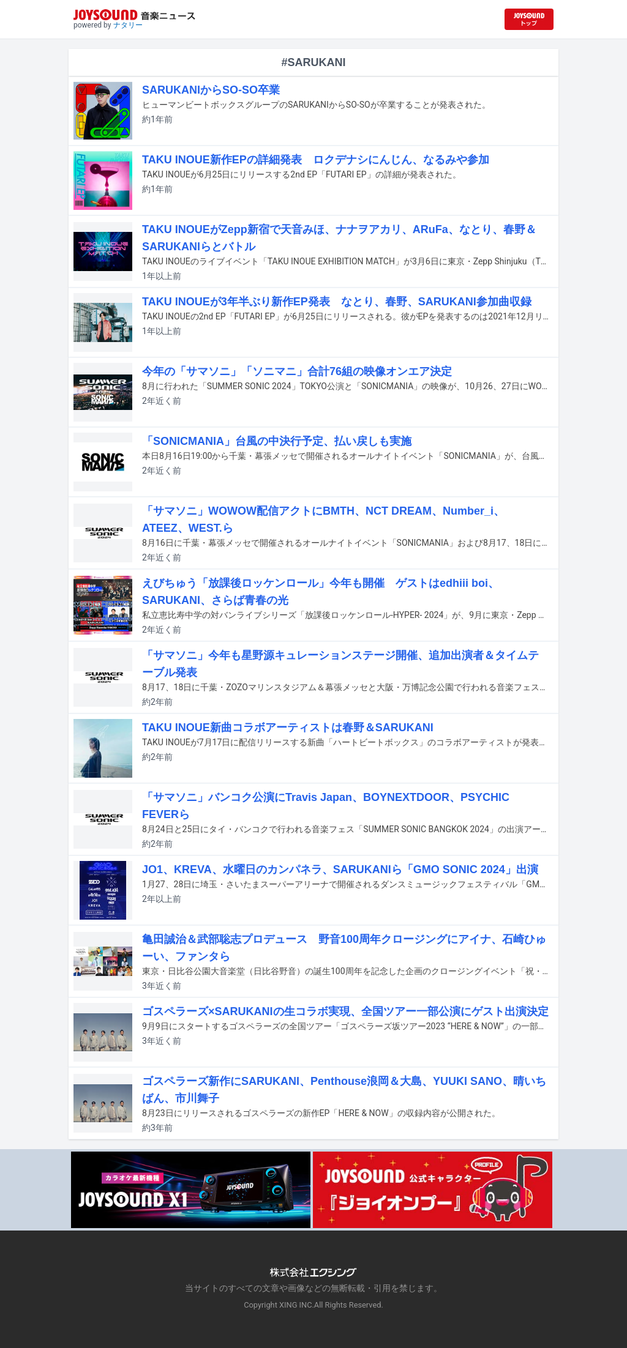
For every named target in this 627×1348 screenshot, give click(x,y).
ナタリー (128, 25)
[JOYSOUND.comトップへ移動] (529, 19)
